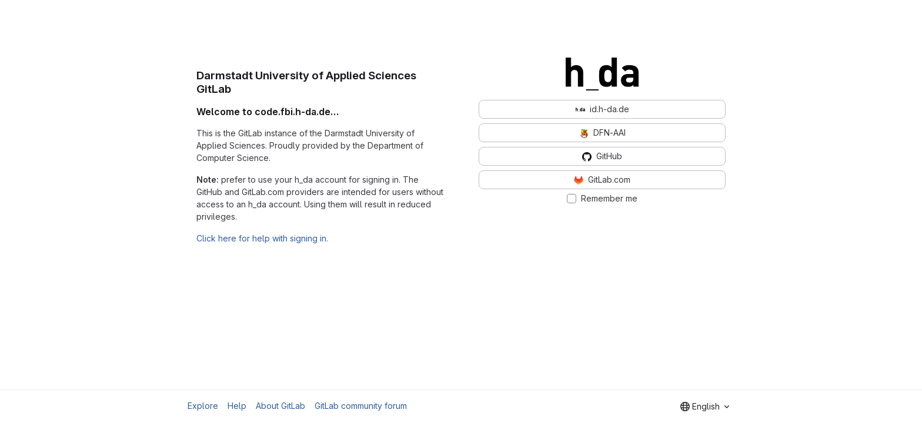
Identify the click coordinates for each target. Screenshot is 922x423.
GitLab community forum (361, 406)
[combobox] (704, 407)
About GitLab (280, 406)
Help (237, 406)
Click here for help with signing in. (262, 238)
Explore (203, 406)
